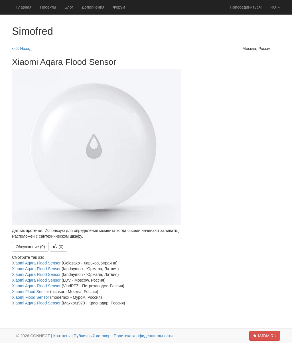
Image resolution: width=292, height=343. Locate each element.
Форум (119, 7)
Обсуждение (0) (30, 246)
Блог (68, 7)
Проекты (48, 7)
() (58, 246)
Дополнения (93, 7)
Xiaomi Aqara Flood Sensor (36, 263)
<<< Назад (22, 48)
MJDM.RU (264, 336)
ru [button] (275, 7)
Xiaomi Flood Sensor (30, 291)
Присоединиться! (246, 7)
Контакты (61, 336)
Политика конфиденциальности (143, 336)
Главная (23, 7)
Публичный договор (92, 336)
